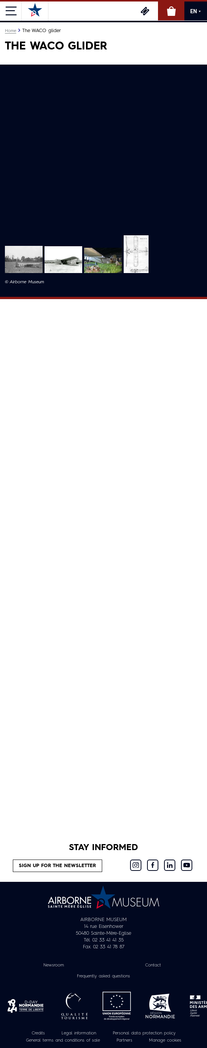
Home (10, 31)
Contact (153, 965)
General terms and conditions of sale (63, 1040)
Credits (38, 1033)
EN (195, 11)
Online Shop (171, 11)
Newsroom (53, 965)
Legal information (78, 1033)
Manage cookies (165, 1040)
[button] (24, 259)
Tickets (145, 11)
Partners (124, 1040)
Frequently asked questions (103, 976)
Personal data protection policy (144, 1033)
